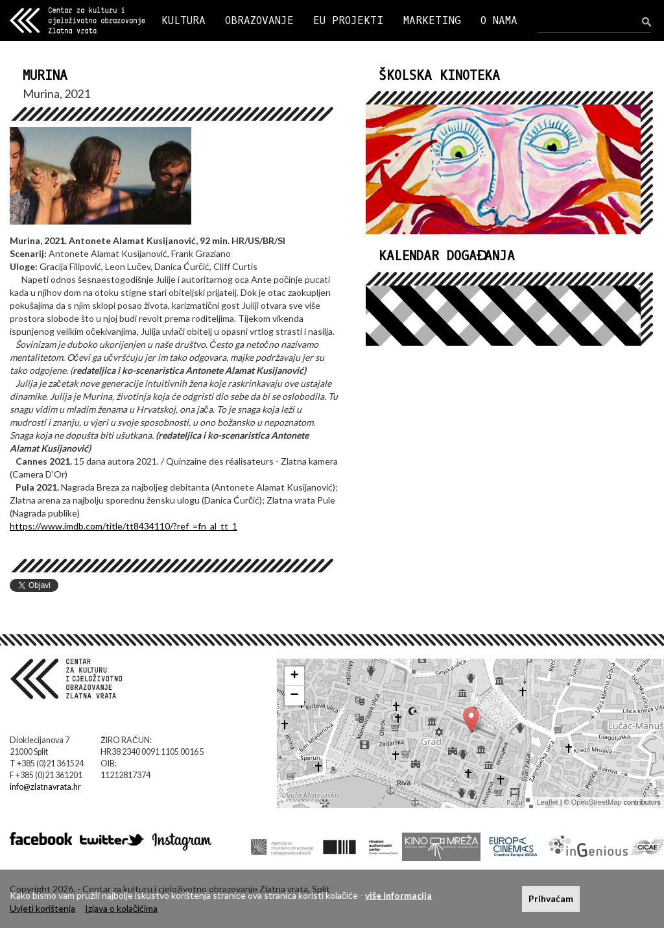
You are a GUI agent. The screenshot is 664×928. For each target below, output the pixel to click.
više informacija (398, 895)
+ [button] (294, 676)
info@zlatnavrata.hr (45, 787)
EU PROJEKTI (348, 20)
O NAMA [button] (498, 20)
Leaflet (547, 802)
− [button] (294, 695)
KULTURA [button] (183, 20)
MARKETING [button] (432, 20)
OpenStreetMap (596, 802)
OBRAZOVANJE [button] (259, 20)
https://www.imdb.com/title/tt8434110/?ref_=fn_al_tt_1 (123, 525)
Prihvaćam (550, 898)
